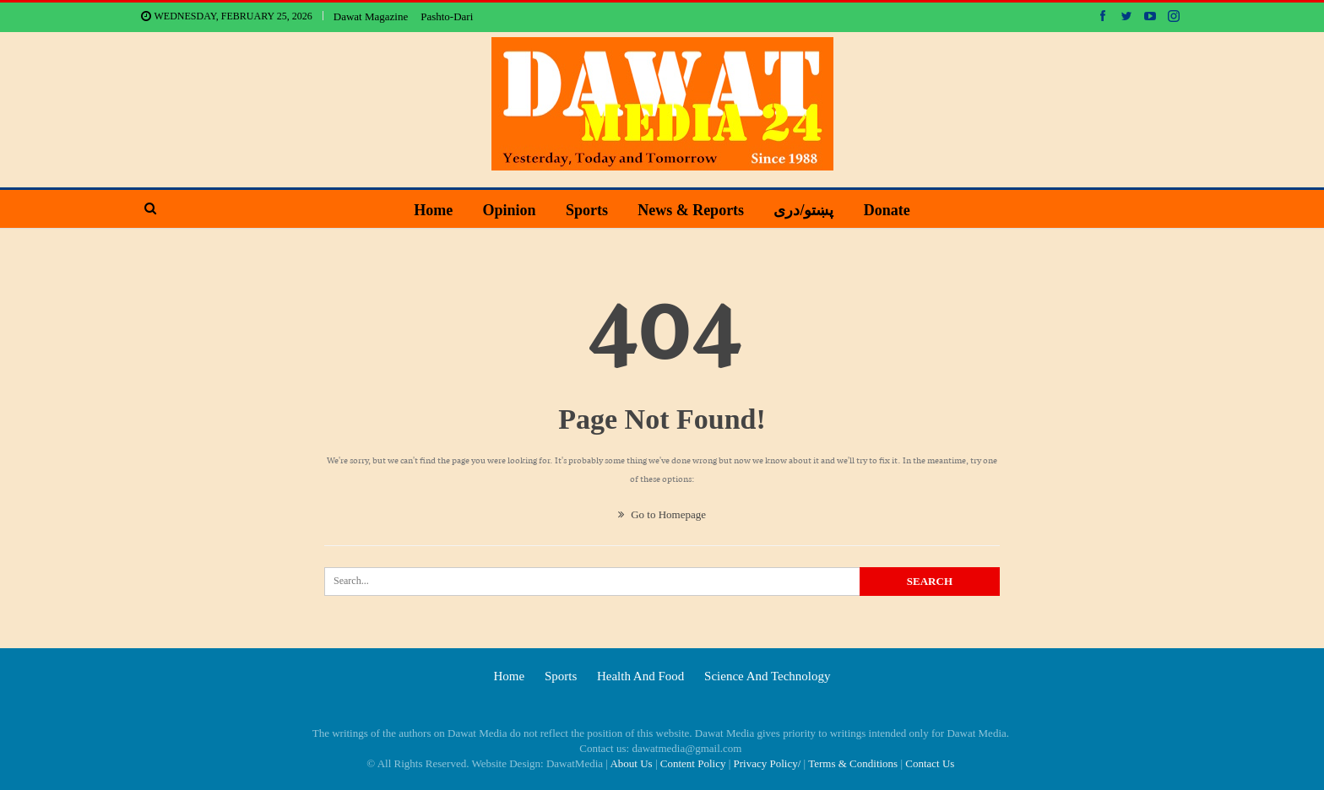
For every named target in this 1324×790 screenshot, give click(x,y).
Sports (587, 210)
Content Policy (693, 763)
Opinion (509, 210)
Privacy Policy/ (767, 763)
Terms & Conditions (853, 763)
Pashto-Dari (447, 16)
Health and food (640, 676)
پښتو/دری (803, 210)
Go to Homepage (662, 514)
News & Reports (691, 210)
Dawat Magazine (371, 16)
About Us (631, 763)
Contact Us (929, 763)
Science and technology (767, 676)
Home (433, 210)
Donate (887, 210)
